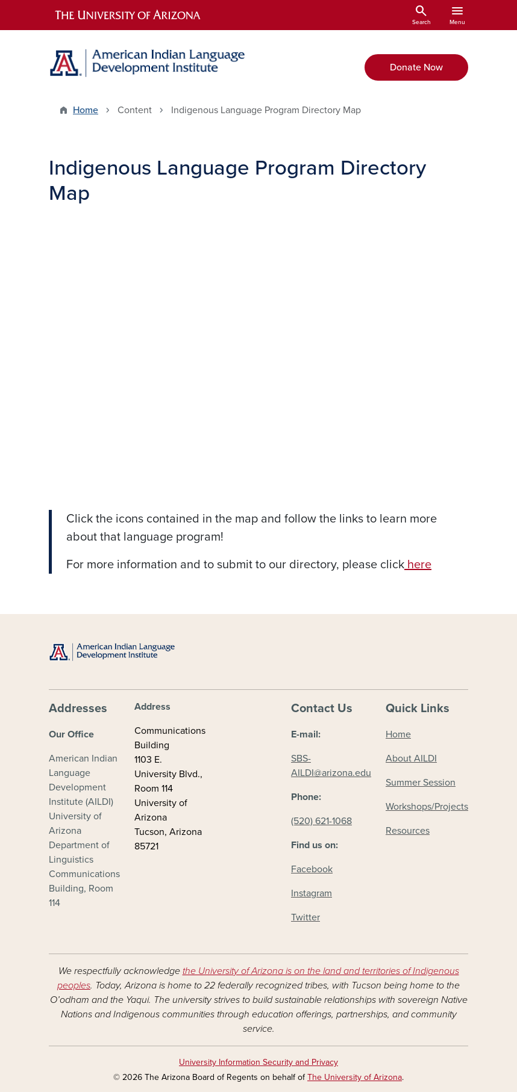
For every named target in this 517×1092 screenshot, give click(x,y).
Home (85, 110)
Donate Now (416, 67)
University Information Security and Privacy (258, 1062)
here (417, 564)
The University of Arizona (354, 1077)
